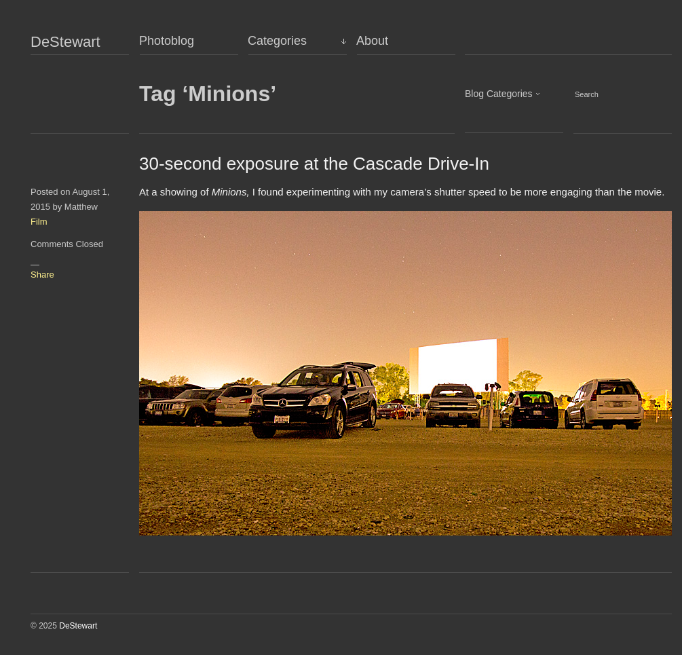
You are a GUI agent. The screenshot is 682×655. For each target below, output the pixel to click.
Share (42, 274)
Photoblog (166, 41)
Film (39, 222)
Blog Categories (499, 93)
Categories (277, 41)
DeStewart (65, 42)
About (372, 41)
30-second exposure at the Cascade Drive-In (314, 163)
